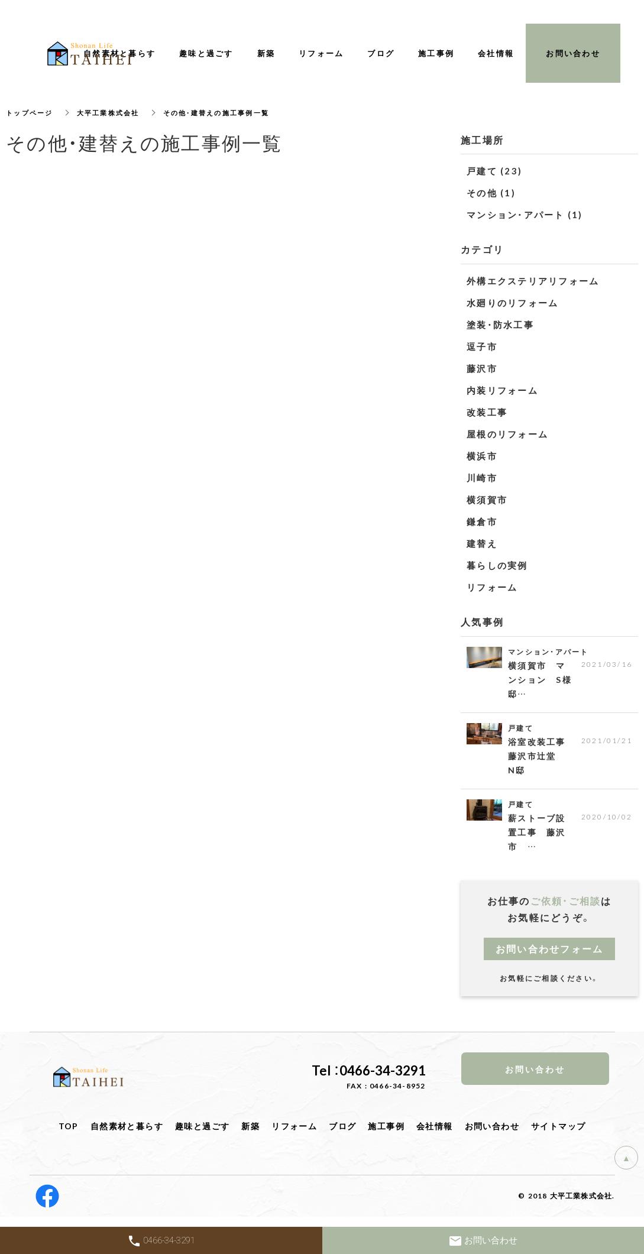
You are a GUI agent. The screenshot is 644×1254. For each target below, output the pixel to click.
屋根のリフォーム (507, 433)
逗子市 (482, 346)
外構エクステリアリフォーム (533, 280)
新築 (250, 1133)
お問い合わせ (492, 1133)
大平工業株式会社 (114, 112)
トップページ (31, 112)
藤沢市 (482, 368)
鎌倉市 (482, 521)
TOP (69, 1133)
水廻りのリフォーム (512, 302)
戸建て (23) (494, 170)
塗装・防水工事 (500, 324)
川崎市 (482, 477)
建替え (482, 543)
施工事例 (386, 1133)
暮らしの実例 (497, 565)
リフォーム (492, 587)
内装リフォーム (502, 390)
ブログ (342, 1133)
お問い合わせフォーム (550, 956)
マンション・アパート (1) (525, 214)
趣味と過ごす (202, 1133)
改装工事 (487, 412)
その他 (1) (491, 192)
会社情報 (434, 1133)
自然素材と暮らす (126, 1133)
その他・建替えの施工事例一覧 (228, 112)
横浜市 (482, 455)
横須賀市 (487, 499)
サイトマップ (558, 1133)
